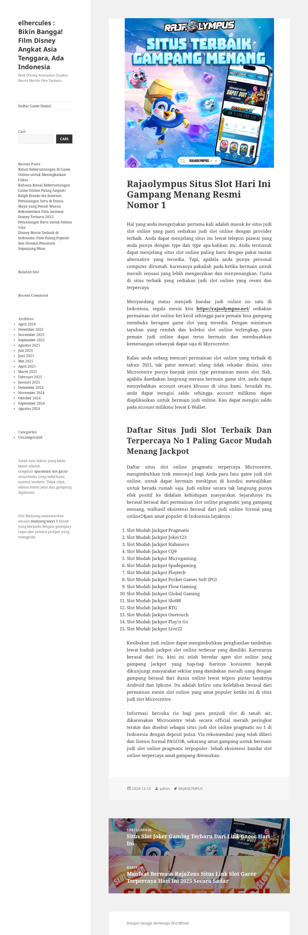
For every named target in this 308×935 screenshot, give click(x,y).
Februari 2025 (30, 376)
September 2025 (31, 339)
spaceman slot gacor (51, 471)
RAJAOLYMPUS (191, 788)
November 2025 (31, 334)
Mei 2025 (25, 361)
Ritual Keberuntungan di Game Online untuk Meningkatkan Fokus (44, 174)
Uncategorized (30, 437)
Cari (21, 131)
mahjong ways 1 (44, 521)
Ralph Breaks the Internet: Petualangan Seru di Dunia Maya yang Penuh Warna (41, 201)
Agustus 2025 (29, 345)
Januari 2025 (29, 382)
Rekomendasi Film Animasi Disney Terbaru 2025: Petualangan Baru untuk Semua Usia (45, 219)
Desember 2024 (31, 387)
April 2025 (27, 366)
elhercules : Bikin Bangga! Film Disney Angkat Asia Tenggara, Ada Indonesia (41, 44)
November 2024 (31, 392)
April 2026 (27, 324)
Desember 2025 (31, 329)
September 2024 (31, 403)
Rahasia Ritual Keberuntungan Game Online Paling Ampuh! (44, 188)
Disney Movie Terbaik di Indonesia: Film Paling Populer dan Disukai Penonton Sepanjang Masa (43, 240)
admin (165, 788)
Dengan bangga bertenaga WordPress (158, 923)
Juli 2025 (25, 350)
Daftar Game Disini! (35, 105)
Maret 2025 (27, 371)
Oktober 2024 (29, 398)
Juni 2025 (26, 355)
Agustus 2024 (29, 408)
